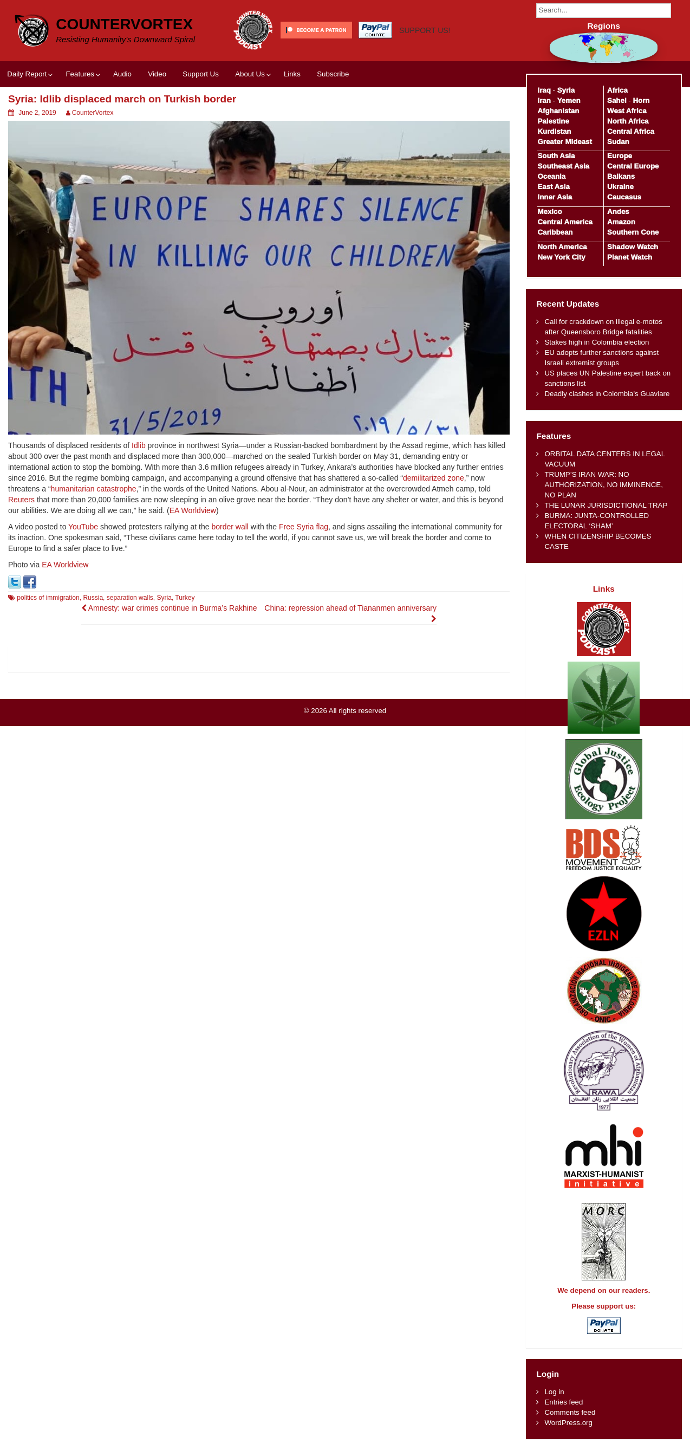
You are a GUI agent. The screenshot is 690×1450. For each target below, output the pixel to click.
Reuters (21, 499)
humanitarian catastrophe (93, 488)
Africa (617, 90)
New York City (561, 257)
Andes (618, 212)
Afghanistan (558, 111)
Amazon (621, 222)
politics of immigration (48, 597)
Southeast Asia (563, 166)
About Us (250, 74)
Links (292, 74)
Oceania (551, 176)
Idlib (139, 445)
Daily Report (27, 74)
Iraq (543, 90)
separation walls (130, 597)
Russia (93, 597)
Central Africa (630, 131)
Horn (641, 100)
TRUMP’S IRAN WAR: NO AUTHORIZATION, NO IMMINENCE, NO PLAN (603, 484)
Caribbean (554, 232)
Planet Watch (629, 257)
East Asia (553, 187)
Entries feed (563, 1402)
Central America (565, 222)
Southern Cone (633, 232)
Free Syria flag (303, 526)
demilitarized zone (433, 478)
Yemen (569, 100)
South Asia (556, 156)
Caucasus (624, 197)
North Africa (627, 121)
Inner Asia (554, 197)
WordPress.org (568, 1423)
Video (157, 74)
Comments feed (569, 1412)
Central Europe (633, 166)
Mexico (549, 212)
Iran (543, 100)
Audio (122, 74)
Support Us (201, 74)
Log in (554, 1392)
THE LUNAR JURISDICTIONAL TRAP (605, 505)
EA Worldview (193, 510)
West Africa (626, 111)
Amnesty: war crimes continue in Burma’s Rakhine (169, 608)
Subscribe (333, 74)
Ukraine (620, 187)
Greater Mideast (564, 142)
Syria (164, 597)
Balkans (621, 176)
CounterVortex (124, 24)
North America (562, 247)
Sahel (616, 100)
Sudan (618, 142)
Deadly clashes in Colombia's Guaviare (606, 394)
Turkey (184, 597)
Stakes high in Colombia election (596, 342)
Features (80, 74)
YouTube (83, 526)
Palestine (553, 121)
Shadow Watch (632, 247)
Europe (619, 156)
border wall (229, 526)
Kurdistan (554, 131)
